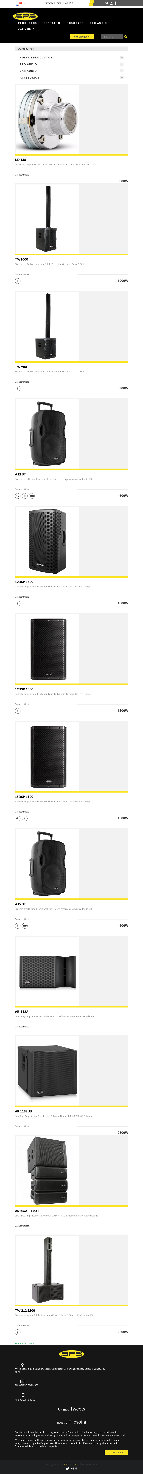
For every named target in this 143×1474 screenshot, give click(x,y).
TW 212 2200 (25, 1310)
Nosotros (75, 23)
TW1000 (21, 259)
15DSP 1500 (24, 797)
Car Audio (26, 29)
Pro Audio (98, 23)
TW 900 (21, 367)
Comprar (82, 36)
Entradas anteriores (25, 1343)
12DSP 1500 (24, 689)
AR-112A (21, 1011)
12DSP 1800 (24, 582)
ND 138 (20, 160)
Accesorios (29, 77)
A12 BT (20, 474)
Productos (27, 23)
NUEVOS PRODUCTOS (36, 57)
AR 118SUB (23, 1111)
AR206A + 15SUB (27, 1211)
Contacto (51, 23)
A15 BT (20, 904)
